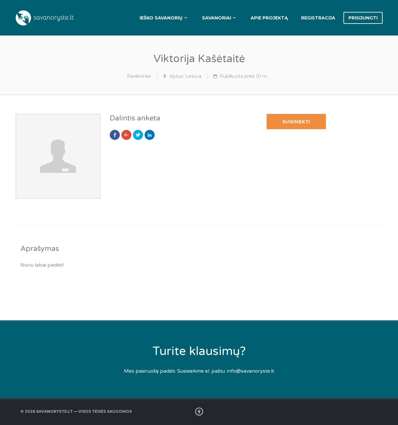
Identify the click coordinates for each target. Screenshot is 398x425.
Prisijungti (363, 18)
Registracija (318, 18)
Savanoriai (216, 18)
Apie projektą (269, 18)
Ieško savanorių (161, 18)
